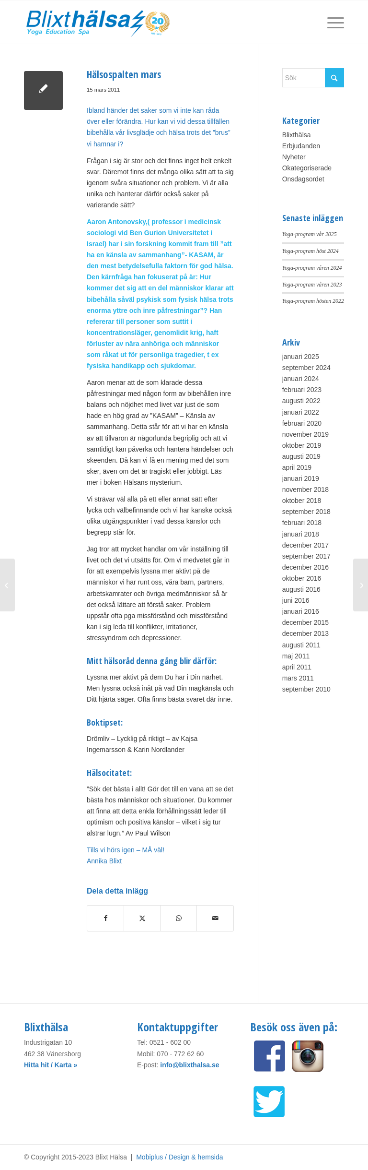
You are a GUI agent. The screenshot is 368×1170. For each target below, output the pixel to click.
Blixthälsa (296, 135)
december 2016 (305, 567)
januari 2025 (300, 356)
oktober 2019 (302, 445)
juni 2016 (296, 600)
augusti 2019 (301, 456)
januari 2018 (300, 534)
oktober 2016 (302, 578)
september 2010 (306, 689)
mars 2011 (298, 678)
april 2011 (297, 667)
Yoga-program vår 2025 (309, 234)
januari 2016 (300, 611)
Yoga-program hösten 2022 (313, 301)
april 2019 (297, 467)
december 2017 (305, 545)
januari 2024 (300, 378)
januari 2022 (300, 412)
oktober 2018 (302, 500)
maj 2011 (296, 656)
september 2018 (306, 511)
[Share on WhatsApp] (178, 918)
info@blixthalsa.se (189, 1065)
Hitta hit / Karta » (50, 1065)
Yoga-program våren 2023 (312, 284)
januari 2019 (300, 478)
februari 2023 (302, 390)
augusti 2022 (301, 401)
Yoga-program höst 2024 (310, 251)
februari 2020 (302, 423)
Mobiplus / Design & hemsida (179, 1157)
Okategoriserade (307, 168)
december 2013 (305, 633)
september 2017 (306, 556)
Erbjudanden (301, 146)
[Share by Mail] (215, 918)
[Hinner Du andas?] (360, 585)
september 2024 (306, 367)
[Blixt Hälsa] (98, 22)
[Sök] (313, 77)
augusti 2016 (301, 589)
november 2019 (305, 434)
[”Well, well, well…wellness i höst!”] (7, 585)
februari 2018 (302, 522)
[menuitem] (331, 22)
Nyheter (294, 157)
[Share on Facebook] (105, 918)
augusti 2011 (301, 645)
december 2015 (305, 622)
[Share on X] (142, 918)
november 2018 (305, 489)
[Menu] (331, 22)
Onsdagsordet (303, 179)
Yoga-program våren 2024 (312, 267)
